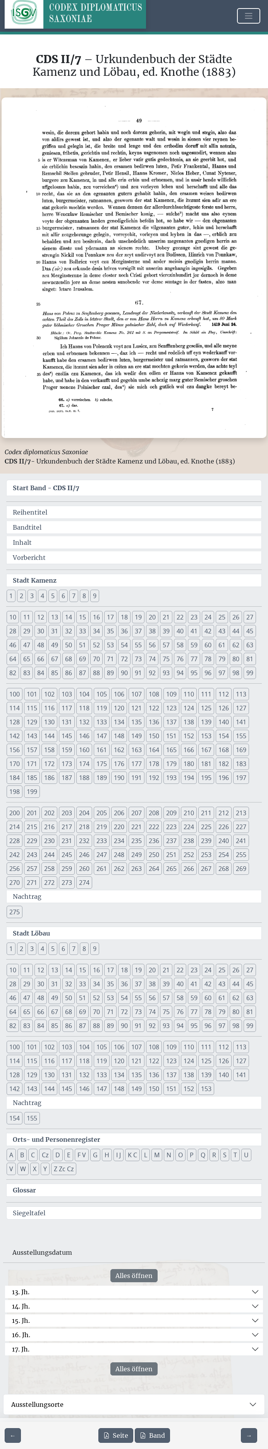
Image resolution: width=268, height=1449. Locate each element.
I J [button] (118, 1155)
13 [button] (54, 617)
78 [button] (207, 659)
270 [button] (14, 882)
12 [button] (40, 617)
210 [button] (189, 813)
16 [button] (96, 617)
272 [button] (49, 882)
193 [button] (171, 777)
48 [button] (40, 645)
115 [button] (32, 708)
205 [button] (101, 813)
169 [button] (241, 750)
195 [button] (206, 777)
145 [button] (67, 736)
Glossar (24, 1190)
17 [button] (110, 617)
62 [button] (235, 645)
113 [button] (241, 694)
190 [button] (119, 777)
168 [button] (223, 750)
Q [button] (203, 1155)
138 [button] (189, 722)
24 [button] (207, 617)
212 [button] (223, 813)
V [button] (11, 1169)
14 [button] (68, 617)
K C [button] (132, 1155)
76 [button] (180, 659)
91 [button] (138, 673)
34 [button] (96, 631)
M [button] (157, 1155)
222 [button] (154, 827)
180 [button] (189, 764)
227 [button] (241, 827)
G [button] (95, 1155)
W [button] (23, 1169)
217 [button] (67, 827)
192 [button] (154, 777)
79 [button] (221, 659)
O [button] (180, 1155)
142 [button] (14, 736)
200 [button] (14, 813)
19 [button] (138, 617)
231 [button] (67, 841)
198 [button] (14, 791)
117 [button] (67, 708)
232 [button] (84, 841)
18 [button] (124, 617)
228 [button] (14, 841)
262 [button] (119, 868)
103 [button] (67, 694)
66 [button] (40, 659)
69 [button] (82, 659)
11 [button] (26, 617)
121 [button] (136, 708)
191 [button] (136, 777)
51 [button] (82, 645)
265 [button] (171, 868)
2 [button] (21, 596)
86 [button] (68, 673)
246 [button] (84, 854)
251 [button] (171, 854)
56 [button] (152, 645)
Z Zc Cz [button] (64, 1169)
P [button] (192, 1155)
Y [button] (45, 1169)
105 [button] (101, 694)
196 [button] (223, 777)
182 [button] (223, 764)
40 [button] (180, 631)
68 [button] (68, 659)
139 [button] (206, 722)
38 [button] (152, 631)
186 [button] (49, 777)
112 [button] (223, 694)
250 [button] (154, 854)
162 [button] (119, 750)
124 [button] (189, 708)
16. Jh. (21, 1335)
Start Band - (46, 488)
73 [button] (138, 659)
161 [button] (101, 750)
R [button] (214, 1155)
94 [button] (180, 673)
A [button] (11, 1155)
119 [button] (101, 708)
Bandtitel (27, 527)
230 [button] (49, 841)
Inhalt (22, 542)
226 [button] (223, 827)
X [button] (34, 1169)
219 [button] (101, 827)
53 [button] (110, 645)
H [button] (107, 1155)
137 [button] (171, 722)
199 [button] (32, 791)
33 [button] (82, 631)
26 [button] (235, 617)
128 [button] (14, 722)
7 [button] (74, 596)
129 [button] (32, 722)
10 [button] (12, 617)
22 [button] (180, 617)
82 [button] (12, 673)
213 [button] (241, 813)
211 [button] (206, 813)
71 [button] (110, 659)
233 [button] (101, 841)
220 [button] (119, 827)
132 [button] (84, 722)
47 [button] (26, 645)
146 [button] (84, 736)
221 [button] (136, 827)
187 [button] (67, 777)
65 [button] (26, 659)
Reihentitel (30, 512)
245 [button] (67, 854)
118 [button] (84, 708)
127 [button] (241, 708)
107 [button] (136, 694)
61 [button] (221, 645)
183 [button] (241, 764)
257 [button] (32, 868)
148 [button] (119, 736)
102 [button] (49, 694)
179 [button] (171, 764)
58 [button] (180, 645)
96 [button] (207, 673)
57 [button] (166, 645)
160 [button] (84, 750)
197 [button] (241, 777)
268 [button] (223, 868)
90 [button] (124, 673)
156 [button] (14, 750)
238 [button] (189, 841)
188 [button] (84, 777)
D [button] (57, 1155)
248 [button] (119, 854)
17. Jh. (20, 1349)
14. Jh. (21, 1306)
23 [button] (194, 617)
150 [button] (154, 736)
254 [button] (223, 854)
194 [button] (189, 777)
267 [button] (206, 868)
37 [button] (138, 631)
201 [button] (32, 813)
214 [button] (14, 827)
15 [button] (82, 617)
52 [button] (96, 645)
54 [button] (124, 645)
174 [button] (84, 764)
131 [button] (67, 722)
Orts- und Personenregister (56, 1139)
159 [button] (67, 750)
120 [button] (119, 708)
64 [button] (12, 659)
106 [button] (119, 694)
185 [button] (32, 777)
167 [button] (206, 750)
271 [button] (32, 882)
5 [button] (53, 596)
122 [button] (154, 708)
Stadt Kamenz (35, 580)
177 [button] (136, 764)
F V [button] (81, 1155)
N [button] (169, 1155)
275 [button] (14, 912)
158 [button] (49, 750)
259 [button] (67, 868)
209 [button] (171, 813)
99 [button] (249, 673)
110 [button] (189, 694)
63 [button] (249, 645)
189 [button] (101, 777)
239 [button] (206, 841)
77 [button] (194, 659)
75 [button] (166, 659)
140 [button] (223, 722)
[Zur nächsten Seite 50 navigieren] (249, 1435)
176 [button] (119, 764)
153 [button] (206, 736)
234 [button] (119, 841)
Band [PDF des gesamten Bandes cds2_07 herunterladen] (152, 1435)
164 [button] (154, 750)
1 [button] (11, 596)
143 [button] (32, 736)
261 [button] (101, 868)
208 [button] (154, 813)
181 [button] (206, 764)
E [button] (68, 1155)
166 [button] (189, 750)
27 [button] (249, 617)
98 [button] (235, 673)
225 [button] (206, 827)
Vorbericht (29, 557)
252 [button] (189, 854)
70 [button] (96, 659)
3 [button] (32, 596)
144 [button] (49, 736)
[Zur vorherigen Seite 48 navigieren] (13, 1435)
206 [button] (119, 813)
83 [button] (26, 673)
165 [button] (171, 750)
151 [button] (171, 736)
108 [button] (154, 694)
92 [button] (152, 673)
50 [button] (68, 645)
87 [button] (82, 673)
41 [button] (194, 631)
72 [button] (124, 659)
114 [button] (14, 708)
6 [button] (63, 596)
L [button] (145, 1155)
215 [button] (32, 827)
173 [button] (67, 764)
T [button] (235, 1155)
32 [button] (68, 631)
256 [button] (14, 868)
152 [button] (189, 736)
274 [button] (84, 882)
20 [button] (152, 617)
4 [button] (42, 596)
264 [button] (154, 868)
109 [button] (171, 694)
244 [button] (49, 854)
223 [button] (171, 827)
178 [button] (154, 764)
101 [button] (32, 694)
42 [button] (207, 631)
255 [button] (241, 854)
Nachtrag (27, 896)
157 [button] (32, 750)
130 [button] (49, 722)
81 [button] (249, 659)
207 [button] (136, 813)
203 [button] (67, 813)
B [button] (22, 1155)
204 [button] (84, 813)
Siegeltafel (29, 1213)
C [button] (33, 1155)
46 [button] (12, 645)
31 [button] (54, 631)
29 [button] (26, 631)
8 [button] (84, 596)
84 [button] (40, 673)
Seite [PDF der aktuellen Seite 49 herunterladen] (115, 1435)
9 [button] (94, 596)
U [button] (246, 1155)
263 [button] (136, 868)
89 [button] (110, 673)
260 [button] (84, 868)
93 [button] (166, 673)
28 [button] (12, 631)
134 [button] (119, 722)
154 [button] (223, 736)
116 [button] (49, 708)
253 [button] (206, 854)
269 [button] (241, 868)
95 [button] (194, 673)
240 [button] (223, 841)
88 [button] (96, 673)
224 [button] (189, 827)
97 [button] (221, 673)
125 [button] (206, 708)
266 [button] (189, 868)
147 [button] (101, 736)
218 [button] (84, 827)
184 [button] (14, 777)
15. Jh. (21, 1320)
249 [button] (136, 854)
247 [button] (101, 854)
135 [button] (136, 722)
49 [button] (54, 645)
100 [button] (14, 694)
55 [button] (138, 645)
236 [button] (154, 841)
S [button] (225, 1155)
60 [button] (207, 645)
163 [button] (136, 750)
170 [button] (14, 764)
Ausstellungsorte (37, 1404)
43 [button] (221, 631)
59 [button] (194, 645)
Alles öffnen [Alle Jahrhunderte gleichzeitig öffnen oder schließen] (134, 1276)
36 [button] (124, 631)
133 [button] (101, 722)
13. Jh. (20, 1292)
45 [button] (249, 631)
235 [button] (136, 841)
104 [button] (84, 694)
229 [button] (32, 841)
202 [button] (49, 813)
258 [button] (49, 868)
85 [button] (54, 673)
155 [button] (241, 736)
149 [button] (136, 736)
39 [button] (166, 631)
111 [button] (206, 694)
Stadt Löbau (31, 933)
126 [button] (223, 708)
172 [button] (49, 764)
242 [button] (14, 854)
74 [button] (152, 659)
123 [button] (171, 708)
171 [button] (32, 764)
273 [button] (67, 882)
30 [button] (40, 631)
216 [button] (49, 827)
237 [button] (171, 841)
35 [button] (110, 631)
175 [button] (101, 764)
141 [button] (241, 722)
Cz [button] (45, 1155)
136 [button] (154, 722)
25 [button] (221, 617)
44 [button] (235, 631)
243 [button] (32, 854)
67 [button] (54, 659)
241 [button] (241, 841)
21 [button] (166, 617)
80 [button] (235, 659)
